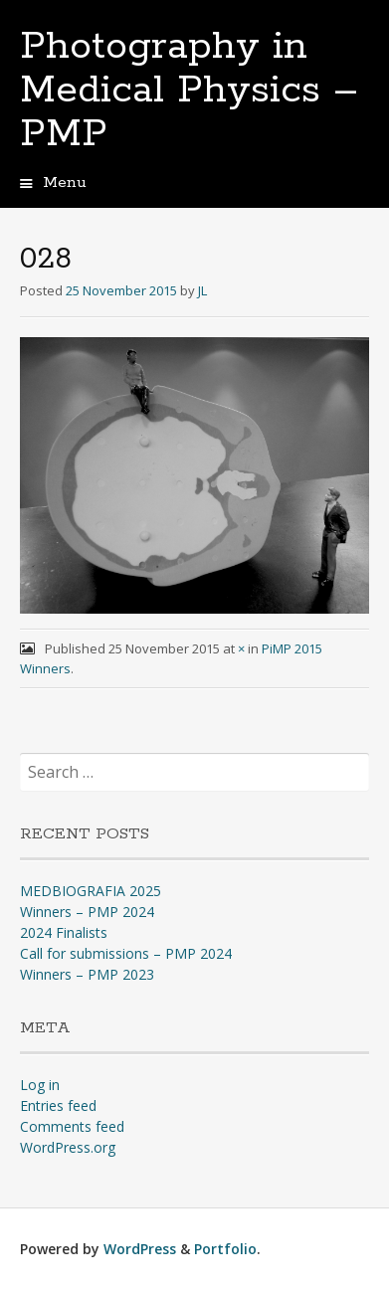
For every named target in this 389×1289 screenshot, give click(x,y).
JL (202, 290)
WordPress (139, 1248)
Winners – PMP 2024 (87, 911)
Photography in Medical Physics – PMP (189, 90)
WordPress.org (67, 1147)
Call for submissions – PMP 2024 (126, 953)
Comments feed (72, 1126)
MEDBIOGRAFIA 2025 (90, 890)
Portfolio (225, 1248)
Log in (40, 1084)
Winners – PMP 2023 (87, 974)
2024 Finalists (63, 932)
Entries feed (58, 1105)
